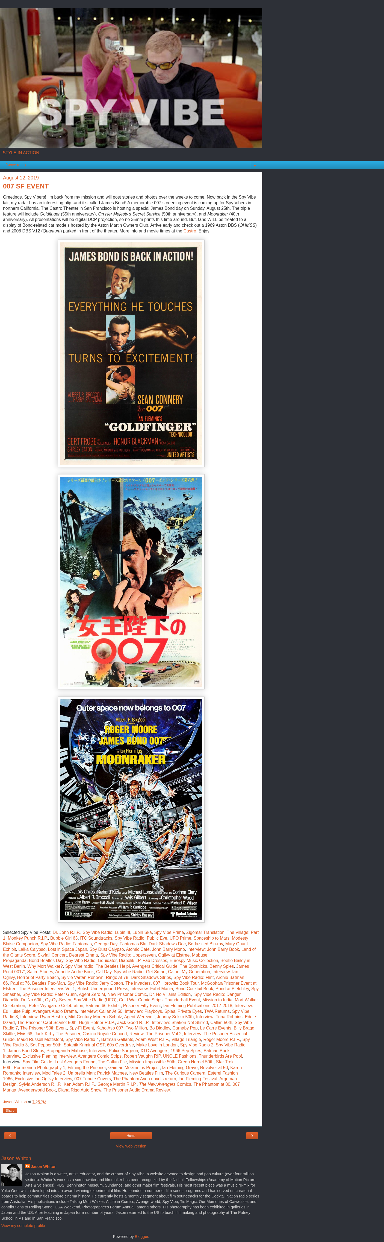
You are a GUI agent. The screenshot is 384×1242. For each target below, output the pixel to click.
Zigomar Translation (205, 932)
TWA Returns (217, 1011)
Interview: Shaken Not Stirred (180, 1022)
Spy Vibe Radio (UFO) (95, 1000)
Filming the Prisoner (87, 1067)
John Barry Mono (168, 949)
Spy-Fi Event (81, 1028)
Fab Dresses (155, 960)
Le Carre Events (215, 1028)
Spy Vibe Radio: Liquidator (91, 960)
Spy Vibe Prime (169, 932)
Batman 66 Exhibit (103, 1005)
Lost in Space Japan (67, 949)
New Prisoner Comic (127, 994)
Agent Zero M (92, 994)
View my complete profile (23, 1225)
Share (10, 1111)
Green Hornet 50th (196, 1062)
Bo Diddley (159, 1028)
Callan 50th (221, 1022)
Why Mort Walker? (45, 966)
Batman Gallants (117, 1039)
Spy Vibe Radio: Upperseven (128, 955)
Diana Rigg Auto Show (79, 1090)
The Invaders (137, 983)
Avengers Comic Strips (100, 1056)
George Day (105, 944)
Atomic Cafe (138, 949)
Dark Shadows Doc (167, 944)
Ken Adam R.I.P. (79, 1084)
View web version (131, 1146)
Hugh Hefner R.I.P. (97, 1022)
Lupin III (122, 932)
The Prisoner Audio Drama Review (137, 1090)
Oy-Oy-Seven (58, 1000)
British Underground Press (102, 988)
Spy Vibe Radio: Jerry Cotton (95, 983)
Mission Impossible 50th (152, 1062)
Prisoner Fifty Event (142, 1005)
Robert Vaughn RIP (142, 1056)
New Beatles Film (146, 1073)
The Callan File (112, 1062)
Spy (26, 994)
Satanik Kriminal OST (84, 1045)
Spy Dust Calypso (107, 949)
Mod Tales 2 (53, 1073)
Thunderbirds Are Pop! (220, 1056)
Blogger (141, 1236)
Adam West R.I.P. (152, 1039)
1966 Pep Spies (186, 1050)
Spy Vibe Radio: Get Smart (140, 971)
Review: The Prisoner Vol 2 (155, 1033)
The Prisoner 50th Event (43, 1028)
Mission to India (217, 1000)
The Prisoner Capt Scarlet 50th (46, 1022)
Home (131, 1136)
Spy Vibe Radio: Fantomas (66, 944)
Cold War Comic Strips (141, 1000)
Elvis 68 (24, 1033)
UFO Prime (180, 938)
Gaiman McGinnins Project (133, 1067)
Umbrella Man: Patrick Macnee (97, 1073)
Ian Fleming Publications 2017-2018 (197, 1005)
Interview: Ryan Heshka (43, 1016)
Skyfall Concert (52, 955)
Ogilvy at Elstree (174, 955)
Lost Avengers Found (75, 1062)
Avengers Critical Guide (155, 966)
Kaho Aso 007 (109, 1028)
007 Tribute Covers (92, 1078)
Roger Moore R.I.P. (221, 1039)
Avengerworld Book (37, 1090)
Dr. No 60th (32, 1000)
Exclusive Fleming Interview (48, 1056)
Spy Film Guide (37, 1062)
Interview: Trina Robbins (219, 1016)
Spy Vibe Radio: (99, 932)
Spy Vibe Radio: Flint (193, 977)
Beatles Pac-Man (48, 983)
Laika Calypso (31, 949)
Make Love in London (157, 1045)
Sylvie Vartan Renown (82, 977)
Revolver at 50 (214, 1067)
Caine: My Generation (189, 971)
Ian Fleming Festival (198, 1078)
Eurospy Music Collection (194, 960)
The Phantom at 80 (211, 1084)
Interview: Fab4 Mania (152, 988)
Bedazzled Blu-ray (205, 944)
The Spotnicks (193, 966)
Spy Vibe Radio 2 (196, 1045)
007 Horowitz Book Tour (176, 983)
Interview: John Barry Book (213, 949)
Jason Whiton (44, 1166)
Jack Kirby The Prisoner (57, 1033)
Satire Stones (40, 971)
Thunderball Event (182, 1000)
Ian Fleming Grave (179, 1067)
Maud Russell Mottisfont (40, 1039)
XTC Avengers (154, 1050)
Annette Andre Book (74, 971)
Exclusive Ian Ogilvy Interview (43, 1078)
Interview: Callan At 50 (101, 1011)
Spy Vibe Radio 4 (82, 1039)
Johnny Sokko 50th (175, 1016)
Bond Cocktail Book (194, 988)
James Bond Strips (26, 1050)
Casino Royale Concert (105, 1033)
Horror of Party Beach (38, 977)
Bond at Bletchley (232, 988)
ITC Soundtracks (96, 938)
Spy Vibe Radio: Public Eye (141, 938)
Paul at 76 (19, 983)
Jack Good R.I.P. (133, 1022)
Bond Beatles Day (46, 960)
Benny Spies (221, 966)
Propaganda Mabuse (66, 1050)
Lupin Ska (142, 932)
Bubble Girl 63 (64, 938)
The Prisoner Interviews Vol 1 (47, 988)
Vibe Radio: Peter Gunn (54, 994)
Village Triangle (186, 1039)
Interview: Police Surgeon (113, 1050)
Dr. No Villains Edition (170, 994)
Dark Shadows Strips (151, 977)
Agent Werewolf (139, 1016)
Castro (190, 231)
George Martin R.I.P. (117, 1084)
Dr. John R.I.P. (66, 932)
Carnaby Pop (184, 1028)
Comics (165, 1084)
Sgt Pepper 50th (45, 1045)
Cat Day (103, 971)
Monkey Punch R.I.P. (28, 938)
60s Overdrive (120, 1045)
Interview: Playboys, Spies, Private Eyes (163, 1011)
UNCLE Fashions (179, 1056)
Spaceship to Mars (211, 938)
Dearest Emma (83, 955)
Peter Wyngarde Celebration (56, 1005)
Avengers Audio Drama (55, 1011)
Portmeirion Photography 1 (39, 1067)
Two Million (136, 1028)
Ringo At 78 (117, 977)
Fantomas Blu (133, 944)
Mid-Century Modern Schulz (95, 1016)
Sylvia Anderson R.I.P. (40, 1084)
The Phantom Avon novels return (144, 1078)
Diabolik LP (129, 960)
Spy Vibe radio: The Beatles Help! (97, 966)
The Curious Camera (185, 1073)
